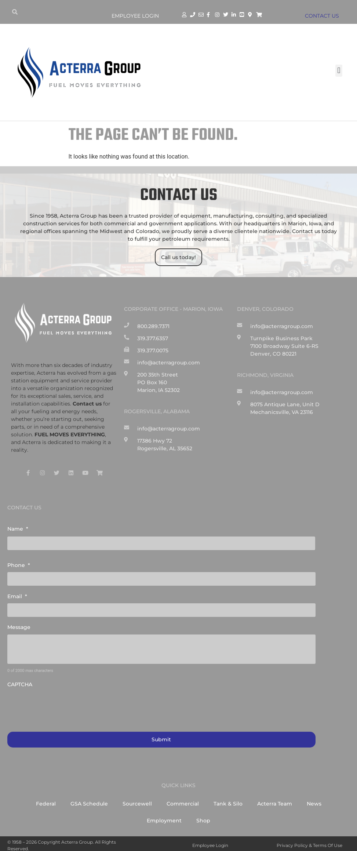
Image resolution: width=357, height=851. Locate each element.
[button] (338, 71)
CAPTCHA (19, 681)
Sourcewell (137, 800)
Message (18, 624)
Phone (18, 564)
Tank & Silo (228, 800)
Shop (203, 817)
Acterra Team (274, 800)
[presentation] (63, 702)
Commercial (183, 800)
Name (17, 528)
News (314, 800)
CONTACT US (323, 15)
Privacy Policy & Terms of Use (309, 841)
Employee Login (135, 15)
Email (17, 594)
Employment (164, 817)
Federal (46, 800)
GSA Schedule (89, 800)
